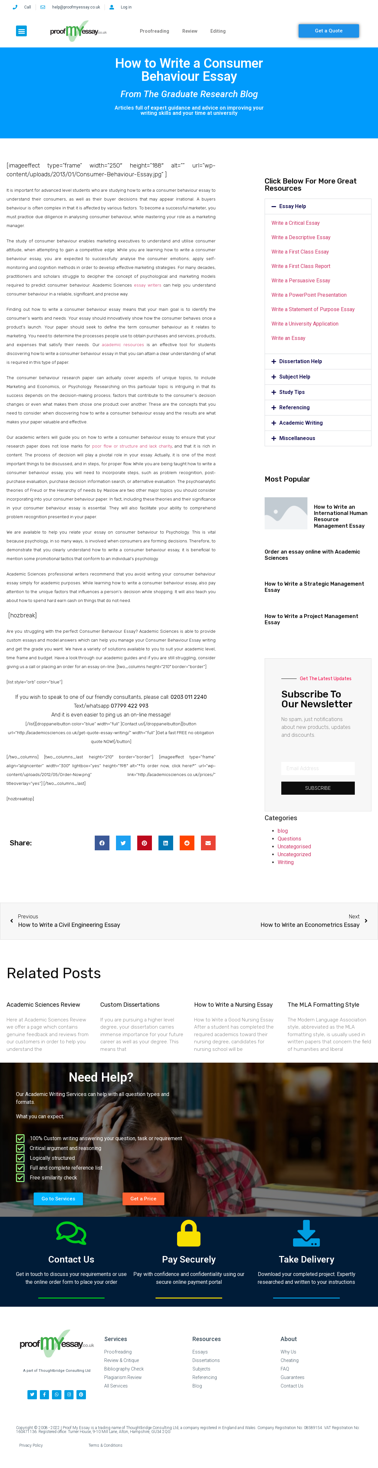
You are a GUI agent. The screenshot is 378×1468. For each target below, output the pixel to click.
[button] (21, 31)
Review (189, 31)
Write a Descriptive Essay (301, 237)
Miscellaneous (297, 438)
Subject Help (294, 377)
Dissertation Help (300, 361)
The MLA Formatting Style (323, 1004)
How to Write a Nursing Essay (233, 1004)
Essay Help (292, 206)
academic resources (123, 344)
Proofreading (154, 31)
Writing (286, 862)
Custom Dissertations (129, 1004)
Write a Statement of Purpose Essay (313, 309)
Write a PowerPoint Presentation (309, 295)
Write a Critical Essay (295, 223)
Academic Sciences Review (43, 1004)
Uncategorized (294, 854)
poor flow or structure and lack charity (132, 446)
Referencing (294, 407)
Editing (218, 31)
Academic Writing (301, 423)
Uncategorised (294, 846)
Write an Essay (288, 338)
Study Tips (292, 392)
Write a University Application (304, 324)
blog (283, 831)
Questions (289, 839)
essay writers (147, 285)
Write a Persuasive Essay (300, 280)
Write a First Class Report (300, 266)
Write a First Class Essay (300, 252)
